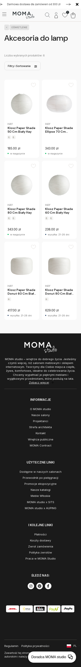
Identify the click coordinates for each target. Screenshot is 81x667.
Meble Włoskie (40, 496)
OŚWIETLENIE (18, 27)
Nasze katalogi (41, 489)
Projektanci (40, 421)
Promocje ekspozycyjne (40, 483)
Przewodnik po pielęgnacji (40, 477)
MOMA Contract (40, 445)
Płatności (40, 534)
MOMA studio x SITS (40, 502)
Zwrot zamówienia (40, 546)
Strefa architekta (40, 427)
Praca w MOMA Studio (40, 558)
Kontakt (41, 433)
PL (75, 645)
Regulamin (11, 646)
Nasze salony (41, 415)
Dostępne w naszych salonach (41, 471)
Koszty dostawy (40, 540)
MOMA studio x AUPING (40, 508)
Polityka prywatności (35, 646)
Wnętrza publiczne (40, 439)
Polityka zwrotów (40, 552)
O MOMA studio (40, 409)
